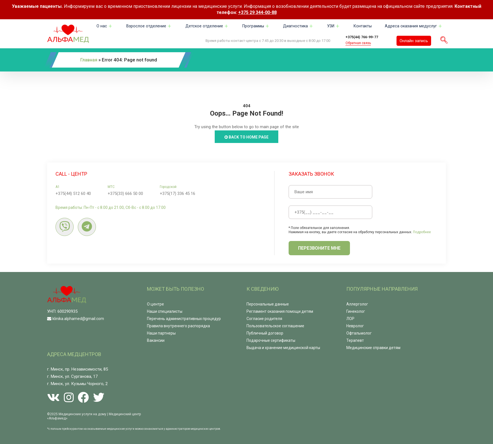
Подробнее (422, 231)
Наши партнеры (161, 332)
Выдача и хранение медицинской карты (283, 347)
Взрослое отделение (149, 26)
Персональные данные (267, 303)
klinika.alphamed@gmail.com (78, 318)
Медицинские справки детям (373, 347)
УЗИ (333, 26)
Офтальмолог (359, 332)
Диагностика (297, 26)
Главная (89, 59)
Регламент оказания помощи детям (279, 311)
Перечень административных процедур (184, 318)
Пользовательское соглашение (275, 325)
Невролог (355, 325)
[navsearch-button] (444, 40)
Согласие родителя (264, 318)
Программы (255, 26)
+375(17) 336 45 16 (177, 192)
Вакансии (156, 340)
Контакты (362, 26)
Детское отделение (207, 26)
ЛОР (350, 318)
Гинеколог (355, 311)
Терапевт (355, 340)
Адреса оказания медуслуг (413, 26)
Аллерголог (357, 303)
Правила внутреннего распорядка (178, 325)
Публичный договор (264, 332)
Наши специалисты (164, 311)
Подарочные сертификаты (270, 340)
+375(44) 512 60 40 (73, 192)
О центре (155, 303)
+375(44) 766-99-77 (365, 36)
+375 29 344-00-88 (257, 12)
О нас (104, 26)
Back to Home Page (246, 136)
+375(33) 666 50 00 (125, 192)
